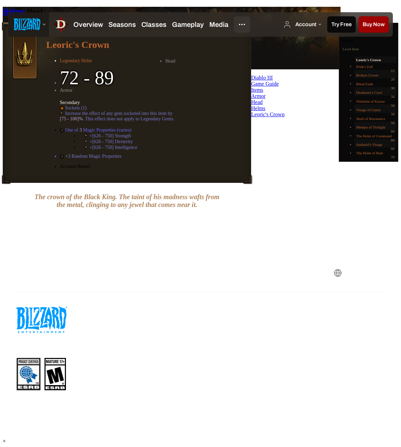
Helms (15, 11)
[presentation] (28, 24)
